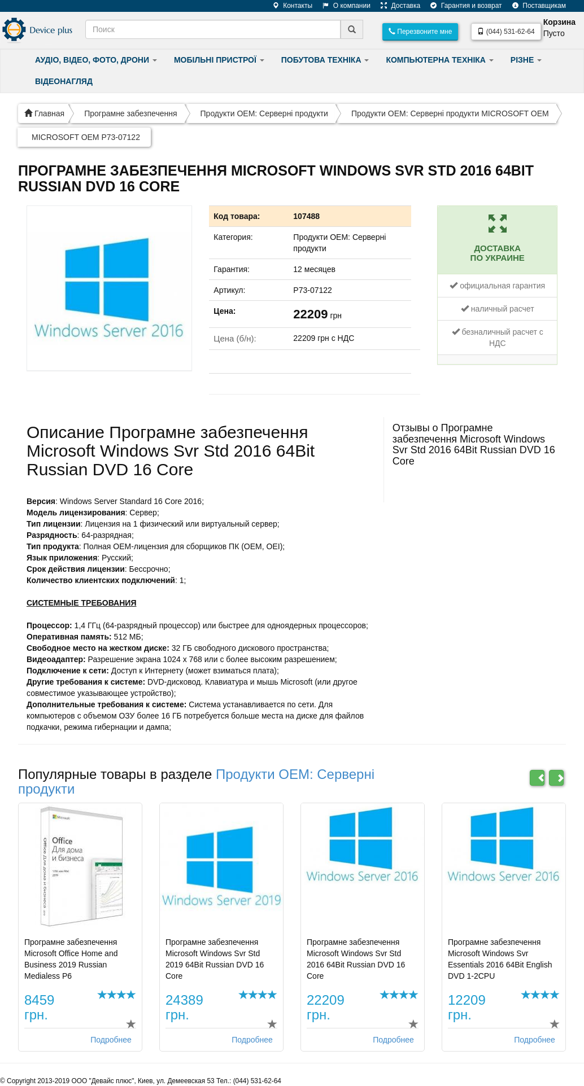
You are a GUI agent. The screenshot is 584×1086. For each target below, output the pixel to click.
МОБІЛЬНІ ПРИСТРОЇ (219, 59)
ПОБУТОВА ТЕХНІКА (325, 59)
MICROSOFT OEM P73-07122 (86, 137)
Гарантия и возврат (462, 6)
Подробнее (111, 1039)
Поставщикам (535, 6)
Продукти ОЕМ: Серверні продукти (264, 113)
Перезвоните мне (420, 32)
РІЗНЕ (526, 59)
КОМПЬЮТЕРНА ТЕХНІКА (439, 59)
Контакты (288, 6)
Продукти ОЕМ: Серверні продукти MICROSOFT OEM (450, 113)
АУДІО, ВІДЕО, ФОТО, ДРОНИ (96, 59)
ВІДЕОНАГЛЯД (64, 81)
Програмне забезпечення (130, 113)
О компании (342, 6)
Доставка (396, 6)
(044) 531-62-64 (505, 32)
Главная (44, 113)
